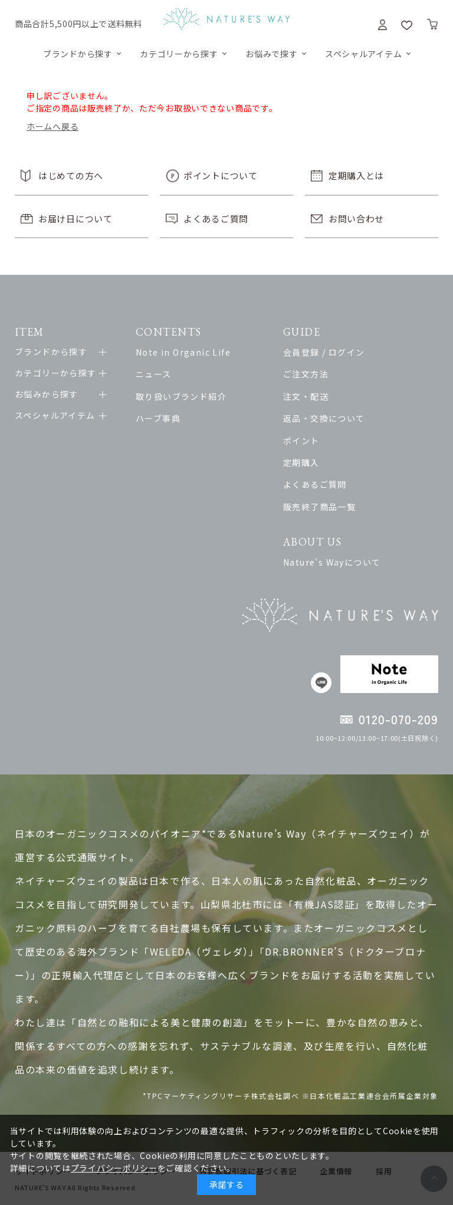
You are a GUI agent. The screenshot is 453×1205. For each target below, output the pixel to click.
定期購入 (301, 462)
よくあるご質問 (215, 218)
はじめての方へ (70, 175)
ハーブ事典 (158, 418)
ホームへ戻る (52, 126)
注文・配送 (306, 396)
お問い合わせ (356, 218)
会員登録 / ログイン (324, 352)
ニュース (154, 374)
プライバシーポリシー (114, 1168)
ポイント (301, 440)
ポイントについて (220, 175)
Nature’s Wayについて (331, 562)
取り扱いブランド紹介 (181, 396)
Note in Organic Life (183, 352)
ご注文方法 (306, 374)
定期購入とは (356, 175)
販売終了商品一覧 (319, 507)
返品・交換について (324, 418)
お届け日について (75, 218)
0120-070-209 (398, 719)
